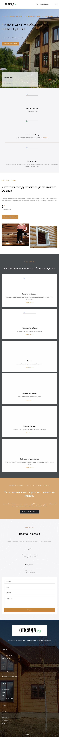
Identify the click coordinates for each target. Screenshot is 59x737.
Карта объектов (5, 717)
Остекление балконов (7, 695)
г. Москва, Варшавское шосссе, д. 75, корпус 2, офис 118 (10, 670)
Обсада (4, 690)
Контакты (4, 720)
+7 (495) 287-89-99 (7, 653)
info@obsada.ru (6, 655)
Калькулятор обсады (7, 687)
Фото (3, 712)
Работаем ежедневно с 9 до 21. (10, 673)
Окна (3, 693)
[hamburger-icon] (55, 4)
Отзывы (4, 709)
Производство (5, 714)
